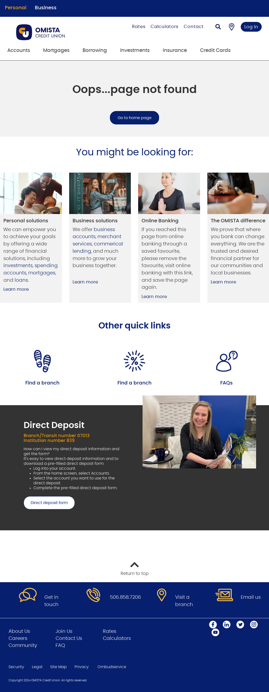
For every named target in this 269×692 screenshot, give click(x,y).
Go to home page (135, 118)
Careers (18, 638)
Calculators (164, 27)
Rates (138, 27)
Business (46, 7)
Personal (15, 7)
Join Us (64, 631)
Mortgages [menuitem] (56, 50)
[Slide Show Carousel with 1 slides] (134, 462)
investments (18, 265)
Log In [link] (251, 27)
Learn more (16, 289)
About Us (19, 631)
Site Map (58, 667)
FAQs (226, 383)
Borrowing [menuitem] (95, 50)
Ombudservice (111, 667)
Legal (37, 667)
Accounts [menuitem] (18, 50)
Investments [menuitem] (135, 50)
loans (21, 280)
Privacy (82, 667)
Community (23, 645)
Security (16, 667)
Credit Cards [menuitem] (215, 50)
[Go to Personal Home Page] (54, 32)
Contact (193, 27)
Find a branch (42, 383)
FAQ (60, 645)
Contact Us (69, 638)
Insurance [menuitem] (175, 50)
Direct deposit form (46, 503)
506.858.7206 (125, 597)
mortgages (41, 273)
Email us (251, 597)
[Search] (218, 27)
